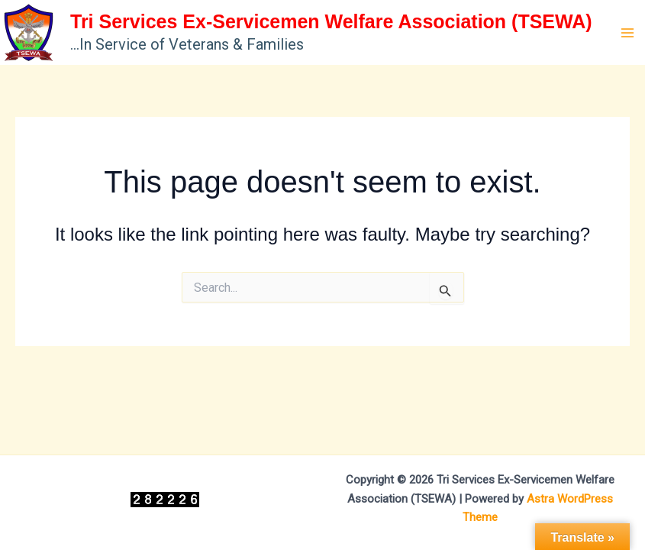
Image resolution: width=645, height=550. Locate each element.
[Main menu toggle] (628, 32)
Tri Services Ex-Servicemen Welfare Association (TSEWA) (331, 21)
